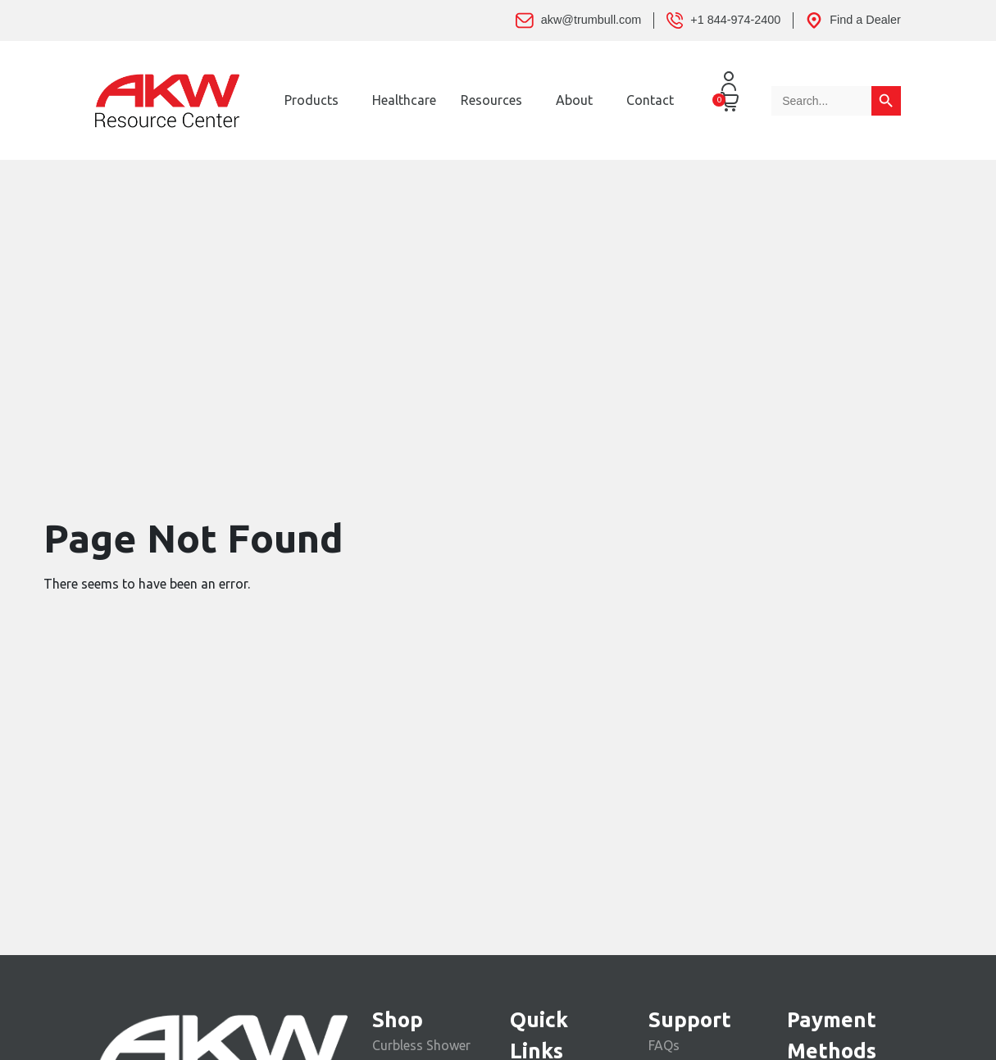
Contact (650, 100)
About (574, 100)
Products (311, 100)
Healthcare (404, 100)
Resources (491, 100)
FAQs (664, 1045)
